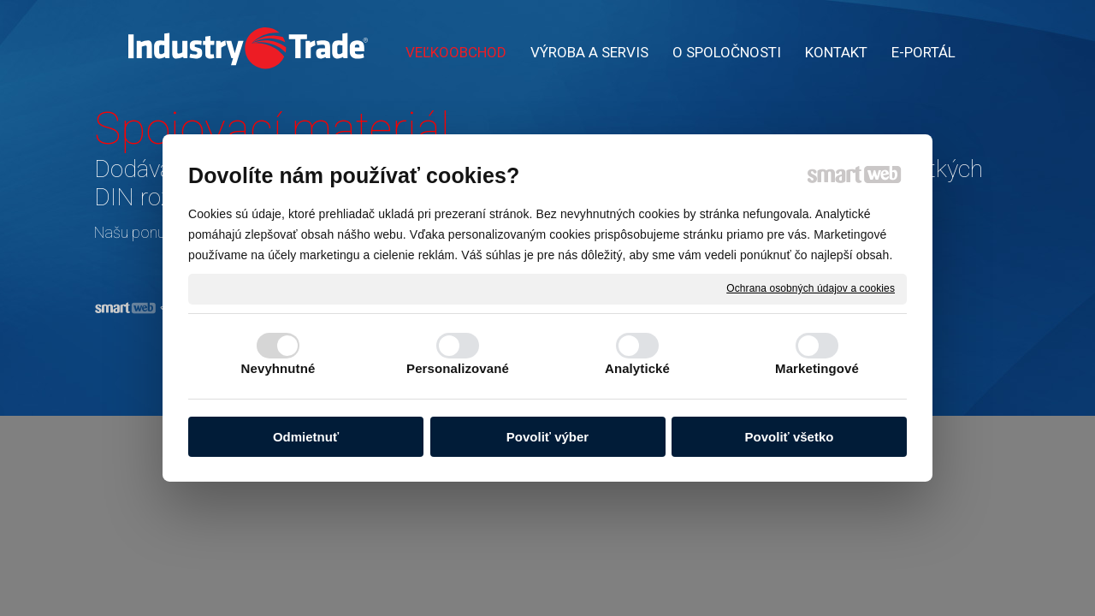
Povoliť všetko (789, 436)
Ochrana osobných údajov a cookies (810, 288)
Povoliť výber (547, 436)
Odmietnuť (306, 436)
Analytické (637, 368)
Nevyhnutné (278, 368)
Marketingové (817, 368)
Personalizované (457, 368)
